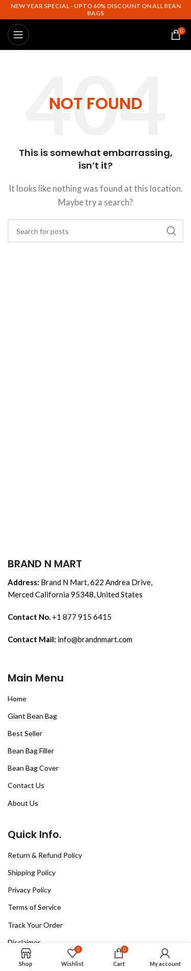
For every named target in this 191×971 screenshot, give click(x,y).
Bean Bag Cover (33, 768)
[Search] (95, 231)
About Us (23, 803)
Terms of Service (34, 907)
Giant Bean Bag (32, 716)
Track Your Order (35, 925)
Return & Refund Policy (45, 855)
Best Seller (25, 733)
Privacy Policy (29, 889)
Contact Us (26, 785)
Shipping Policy (32, 872)
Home (17, 698)
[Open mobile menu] (18, 34)
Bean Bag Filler (31, 750)
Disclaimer (24, 942)
